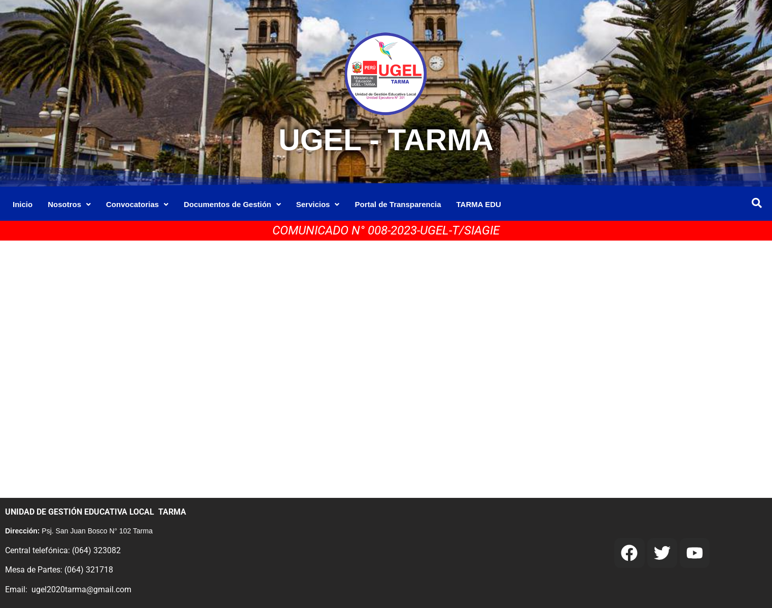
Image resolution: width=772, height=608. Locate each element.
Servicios (318, 204)
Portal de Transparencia (398, 204)
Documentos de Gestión (232, 204)
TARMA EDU (479, 204)
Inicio (22, 204)
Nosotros (69, 204)
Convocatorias (137, 204)
